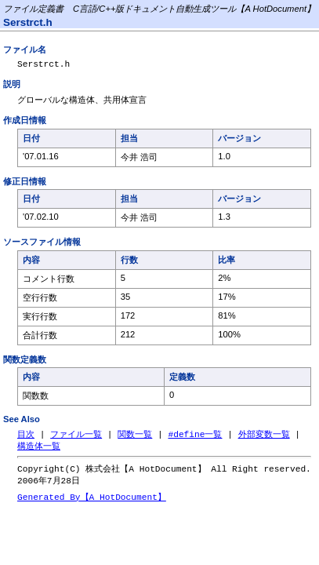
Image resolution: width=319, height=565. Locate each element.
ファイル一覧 (76, 437)
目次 (25, 437)
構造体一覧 (38, 450)
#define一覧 (195, 437)
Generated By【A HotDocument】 (91, 503)
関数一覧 (135, 437)
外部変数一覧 (264, 437)
